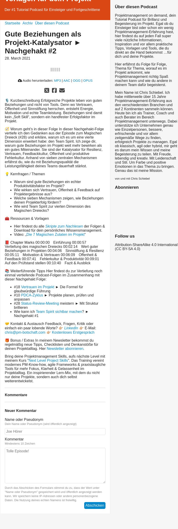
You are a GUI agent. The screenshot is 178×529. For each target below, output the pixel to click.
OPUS (88, 80)
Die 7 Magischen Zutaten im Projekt (55, 234)
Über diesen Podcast (52, 23)
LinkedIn (71, 328)
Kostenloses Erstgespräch (73, 332)
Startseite (12, 23)
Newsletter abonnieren (65, 349)
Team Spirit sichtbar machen (59, 312)
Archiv (28, 23)
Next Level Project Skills (48, 360)
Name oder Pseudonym (55, 422)
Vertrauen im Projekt (37, 287)
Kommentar (55, 441)
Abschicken (95, 505)
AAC (66, 80)
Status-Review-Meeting (40, 303)
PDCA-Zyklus (32, 295)
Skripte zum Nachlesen (64, 226)
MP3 (57, 80)
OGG (77, 80)
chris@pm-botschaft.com (25, 332)
